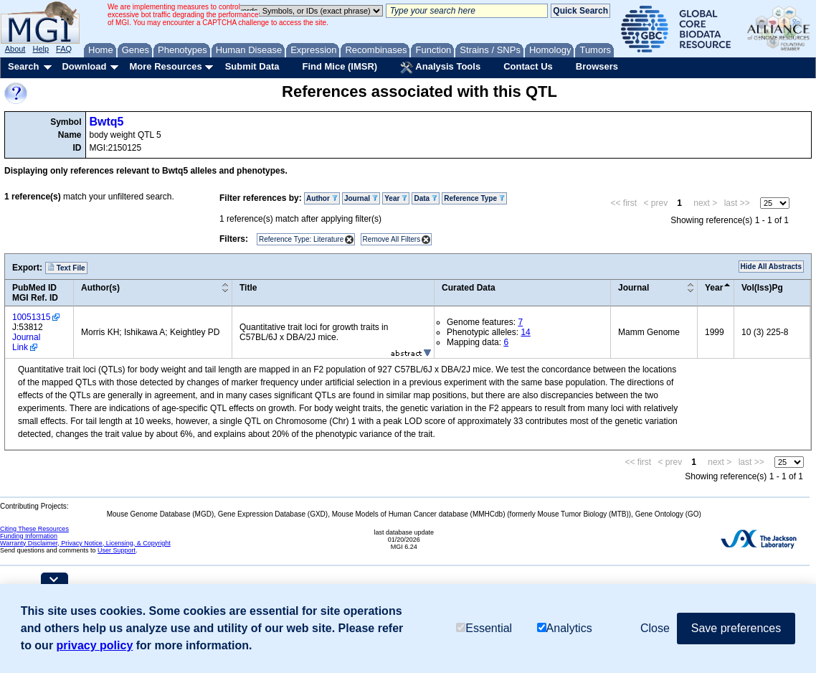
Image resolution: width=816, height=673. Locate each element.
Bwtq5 (107, 122)
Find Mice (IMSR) (339, 66)
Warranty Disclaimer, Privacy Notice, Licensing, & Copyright (85, 543)
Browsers (597, 66)
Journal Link (26, 342)
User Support (117, 550)
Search (23, 66)
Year (395, 198)
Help (40, 48)
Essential (484, 628)
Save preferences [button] (736, 628)
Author (322, 198)
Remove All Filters (392, 239)
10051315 (31, 317)
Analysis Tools (440, 67)
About (15, 48)
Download (84, 66)
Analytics (564, 628)
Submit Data (252, 66)
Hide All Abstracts (771, 266)
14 (525, 332)
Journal (361, 198)
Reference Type (474, 198)
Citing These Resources (34, 528)
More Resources (165, 66)
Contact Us (528, 66)
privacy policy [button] (95, 645)
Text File (66, 267)
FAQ (64, 48)
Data (425, 198)
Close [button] (655, 628)
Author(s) (100, 288)
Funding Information (28, 536)
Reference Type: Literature (301, 239)
